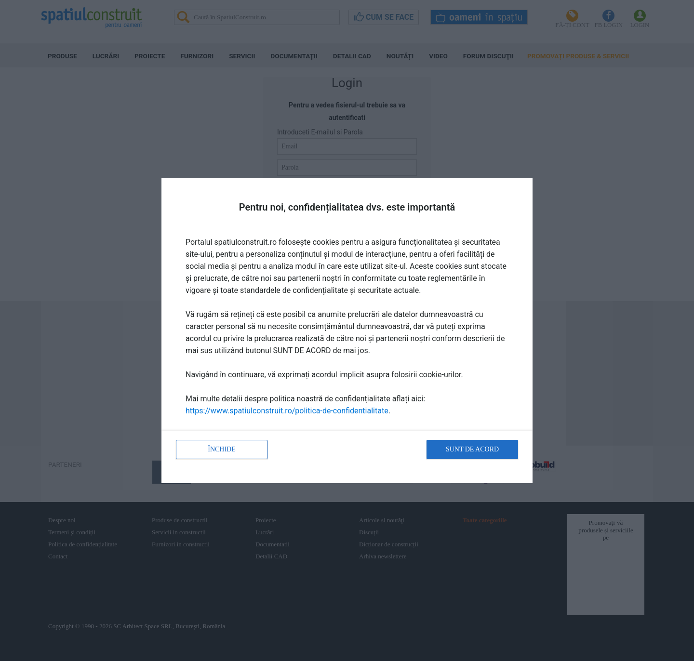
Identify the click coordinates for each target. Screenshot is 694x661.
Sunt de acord (472, 449)
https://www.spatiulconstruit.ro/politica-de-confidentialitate (287, 410)
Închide (222, 449)
